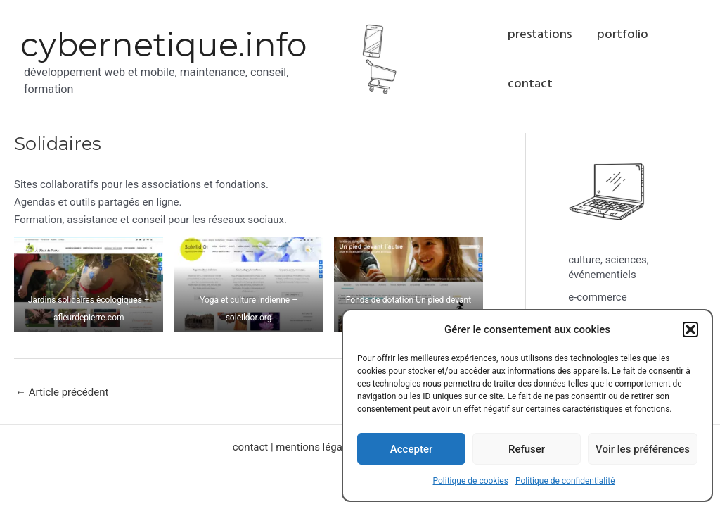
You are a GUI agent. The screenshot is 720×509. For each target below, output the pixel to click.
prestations (540, 33)
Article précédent (61, 392)
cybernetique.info (163, 45)
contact (530, 82)
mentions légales (316, 447)
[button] (690, 329)
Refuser (526, 449)
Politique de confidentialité (565, 481)
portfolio (622, 33)
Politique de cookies (470, 481)
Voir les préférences (643, 449)
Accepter (411, 449)
